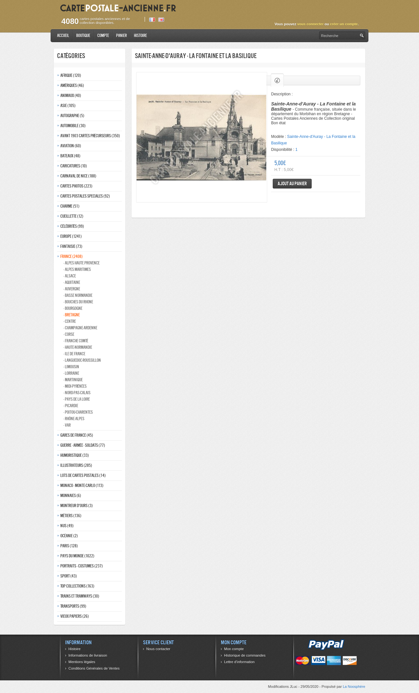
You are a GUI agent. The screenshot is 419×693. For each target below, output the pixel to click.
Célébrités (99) (72, 226)
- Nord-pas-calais (77, 392)
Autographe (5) (72, 115)
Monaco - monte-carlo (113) (81, 485)
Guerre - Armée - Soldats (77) (82, 445)
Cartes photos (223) (76, 186)
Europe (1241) (71, 236)
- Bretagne (72, 314)
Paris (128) (69, 545)
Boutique (83, 35)
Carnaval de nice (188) (78, 176)
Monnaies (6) (70, 495)
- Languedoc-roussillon (82, 360)
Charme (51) (69, 206)
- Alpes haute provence (82, 263)
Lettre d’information (239, 662)
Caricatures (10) (73, 166)
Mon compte (234, 649)
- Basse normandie (78, 295)
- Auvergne (72, 288)
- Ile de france (74, 353)
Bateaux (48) (70, 155)
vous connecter (310, 24)
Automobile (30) (73, 125)
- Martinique (73, 379)
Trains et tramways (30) (79, 596)
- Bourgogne (73, 308)
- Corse (69, 334)
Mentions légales (81, 662)
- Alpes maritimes (77, 269)
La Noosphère (354, 686)
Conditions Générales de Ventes (94, 668)
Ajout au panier (292, 183)
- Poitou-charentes (78, 412)
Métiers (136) (70, 515)
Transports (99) (73, 606)
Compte (103, 35)
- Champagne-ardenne (80, 327)
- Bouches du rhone (78, 301)
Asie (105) (68, 105)
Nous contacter (158, 649)
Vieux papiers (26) (74, 616)
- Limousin (71, 366)
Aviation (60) (70, 145)
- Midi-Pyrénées (75, 386)
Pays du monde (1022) (77, 555)
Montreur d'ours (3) (76, 505)
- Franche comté (76, 340)
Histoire (140, 35)
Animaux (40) (70, 95)
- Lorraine (71, 373)
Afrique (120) (70, 75)
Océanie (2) (69, 535)
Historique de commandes (245, 655)
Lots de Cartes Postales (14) (83, 475)
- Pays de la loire (77, 399)
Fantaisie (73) (71, 246)
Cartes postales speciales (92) (85, 196)
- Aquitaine (72, 282)
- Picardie (71, 405)
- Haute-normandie (78, 347)
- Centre (70, 321)
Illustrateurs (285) (76, 465)
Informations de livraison (87, 655)
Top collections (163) (77, 586)
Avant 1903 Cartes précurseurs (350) (90, 135)
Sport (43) (68, 576)
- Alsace (70, 276)
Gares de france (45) (76, 435)
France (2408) (71, 256)
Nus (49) (67, 525)
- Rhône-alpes (74, 418)
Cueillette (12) (71, 216)
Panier (121, 35)
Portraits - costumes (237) (81, 566)
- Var (67, 425)
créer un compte (344, 24)
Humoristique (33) (74, 455)
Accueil (63, 35)
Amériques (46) (72, 85)
